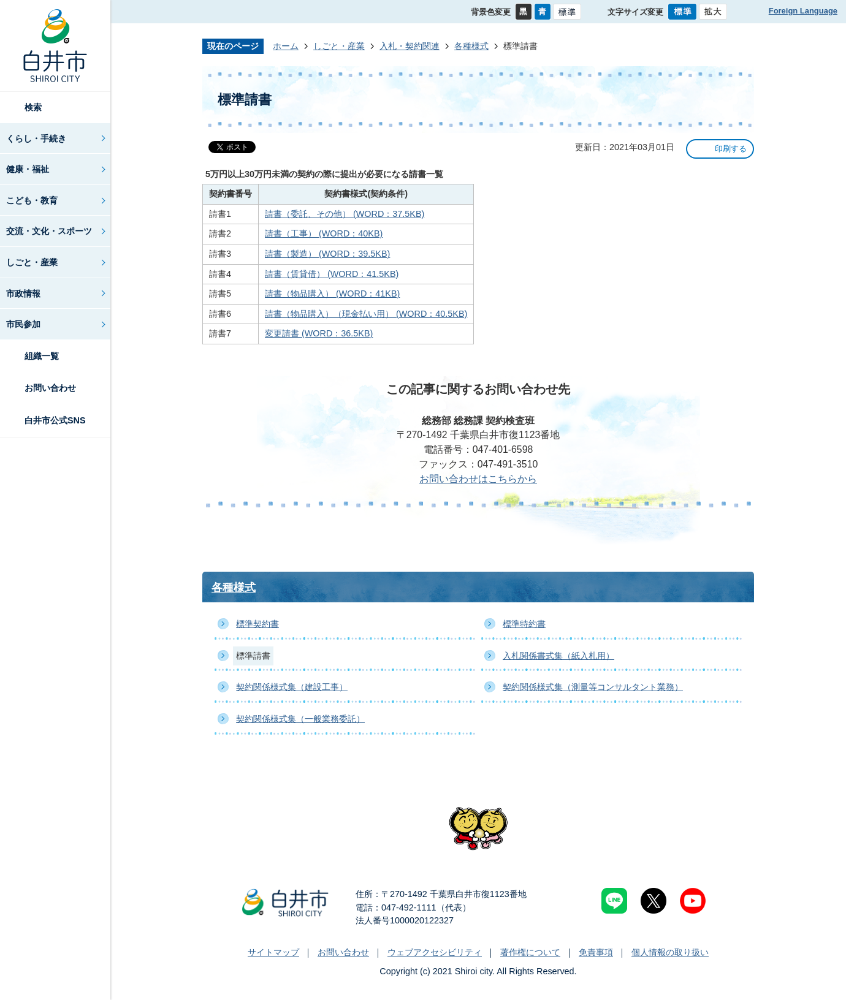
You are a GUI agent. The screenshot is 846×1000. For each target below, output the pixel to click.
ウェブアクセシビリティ (434, 952)
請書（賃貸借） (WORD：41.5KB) (331, 274)
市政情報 (23, 293)
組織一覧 (42, 356)
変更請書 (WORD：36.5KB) (319, 333)
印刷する (731, 148)
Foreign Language (803, 10)
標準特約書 (524, 624)
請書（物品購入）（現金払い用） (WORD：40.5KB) (366, 314)
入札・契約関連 (409, 46)
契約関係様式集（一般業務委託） (300, 719)
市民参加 (23, 324)
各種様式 (471, 46)
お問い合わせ (50, 388)
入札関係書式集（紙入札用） (558, 656)
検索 (33, 107)
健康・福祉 (27, 169)
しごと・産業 (32, 262)
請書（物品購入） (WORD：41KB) (332, 293)
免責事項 (596, 952)
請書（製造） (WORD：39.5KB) (327, 254)
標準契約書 (257, 624)
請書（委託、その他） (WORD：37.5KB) (344, 214)
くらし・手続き (36, 138)
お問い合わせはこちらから (478, 479)
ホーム (286, 46)
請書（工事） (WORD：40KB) (324, 233)
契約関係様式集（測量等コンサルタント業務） (593, 687)
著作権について (530, 952)
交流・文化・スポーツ (49, 231)
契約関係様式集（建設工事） (292, 687)
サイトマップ (273, 952)
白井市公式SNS (55, 420)
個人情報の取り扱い (670, 952)
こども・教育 (32, 200)
